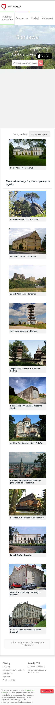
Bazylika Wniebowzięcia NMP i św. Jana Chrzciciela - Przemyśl (26, 481)
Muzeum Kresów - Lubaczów (23, 256)
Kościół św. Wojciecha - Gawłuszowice (27, 518)
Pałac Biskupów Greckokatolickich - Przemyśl (26, 630)
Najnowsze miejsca (36, 666)
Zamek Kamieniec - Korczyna (23, 294)
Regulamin (7, 673)
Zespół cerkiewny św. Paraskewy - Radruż (25, 369)
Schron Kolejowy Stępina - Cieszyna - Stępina (26, 407)
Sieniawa (27, 37)
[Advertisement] (27, 99)
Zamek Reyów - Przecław (21, 555)
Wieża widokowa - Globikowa (23, 331)
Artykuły (6, 666)
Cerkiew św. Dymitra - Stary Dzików (26, 443)
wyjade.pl (14, 6)
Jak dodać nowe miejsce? (13, 670)
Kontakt (6, 676)
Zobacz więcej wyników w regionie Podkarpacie (27, 644)
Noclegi (35, 18)
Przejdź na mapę (39, 49)
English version (9, 680)
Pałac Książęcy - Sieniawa (21, 168)
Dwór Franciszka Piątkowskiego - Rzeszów (25, 593)
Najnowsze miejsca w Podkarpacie (37, 671)
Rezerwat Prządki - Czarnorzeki (24, 219)
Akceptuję (47, 691)
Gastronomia (22, 18)
